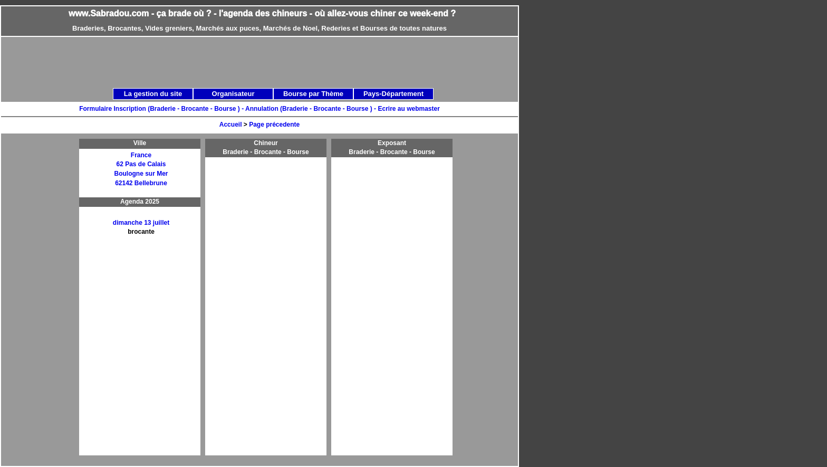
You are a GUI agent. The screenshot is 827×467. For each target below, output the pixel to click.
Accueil (230, 124)
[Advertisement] (271, 61)
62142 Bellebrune (141, 183)
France (141, 155)
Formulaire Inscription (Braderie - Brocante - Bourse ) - (162, 108)
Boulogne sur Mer (141, 173)
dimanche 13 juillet (141, 222)
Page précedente (274, 124)
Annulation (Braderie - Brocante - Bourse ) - (311, 108)
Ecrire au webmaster (408, 108)
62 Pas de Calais (141, 164)
